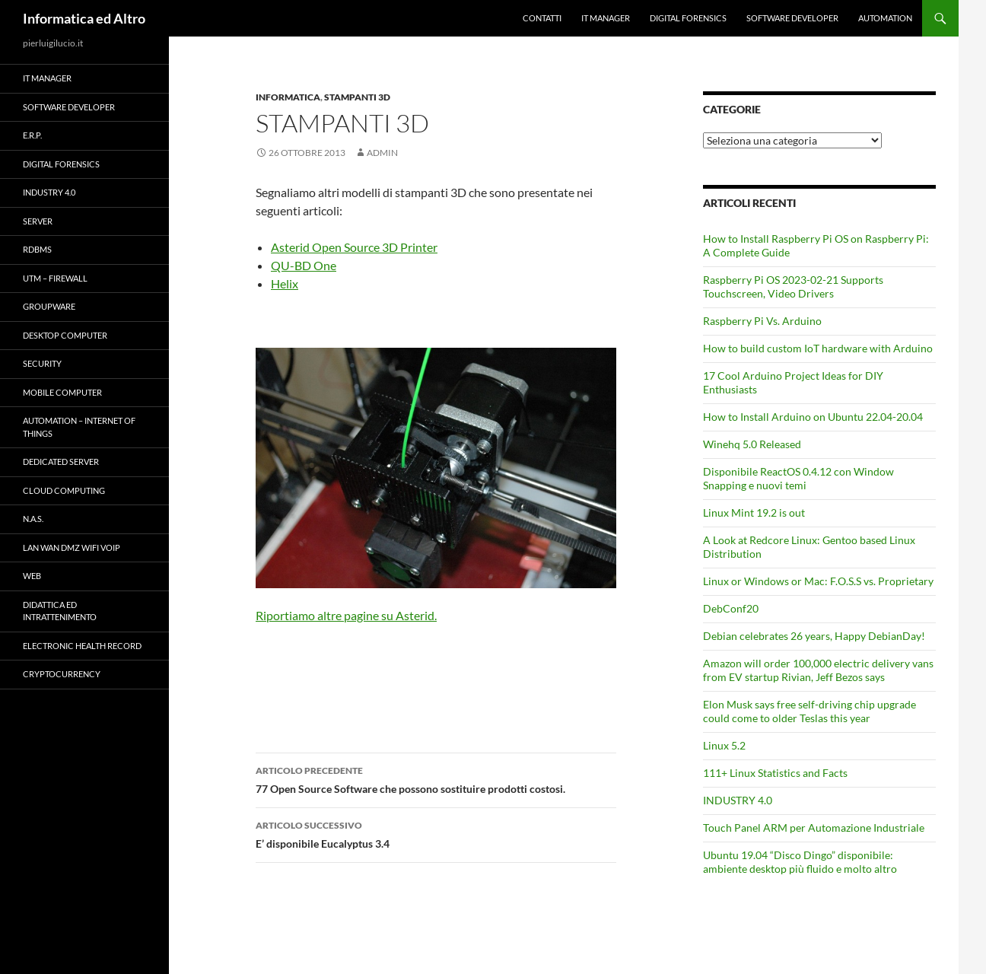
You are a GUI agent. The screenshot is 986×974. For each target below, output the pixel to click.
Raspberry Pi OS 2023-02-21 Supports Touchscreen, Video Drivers (793, 286)
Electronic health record (82, 646)
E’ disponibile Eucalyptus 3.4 (436, 833)
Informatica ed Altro (84, 18)
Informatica (288, 97)
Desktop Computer (65, 335)
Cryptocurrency (61, 674)
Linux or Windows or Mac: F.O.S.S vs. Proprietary (818, 581)
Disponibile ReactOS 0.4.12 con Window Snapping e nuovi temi (798, 478)
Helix (284, 283)
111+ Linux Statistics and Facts (775, 772)
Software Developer (792, 18)
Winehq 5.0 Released (752, 444)
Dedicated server (61, 461)
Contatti (542, 18)
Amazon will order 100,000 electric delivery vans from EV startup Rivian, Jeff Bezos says (818, 670)
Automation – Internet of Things (79, 426)
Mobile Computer (62, 392)
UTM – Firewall (55, 278)
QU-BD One (303, 265)
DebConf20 (731, 608)
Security (42, 363)
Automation (885, 18)
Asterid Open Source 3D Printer (354, 247)
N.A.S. (33, 519)
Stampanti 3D (357, 97)
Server (37, 221)
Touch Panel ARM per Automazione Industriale (813, 827)
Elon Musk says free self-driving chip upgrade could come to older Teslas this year (809, 711)
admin (382, 152)
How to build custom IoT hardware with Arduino (818, 348)
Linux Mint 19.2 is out (754, 512)
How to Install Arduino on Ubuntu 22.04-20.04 (813, 416)
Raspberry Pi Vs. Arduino (762, 320)
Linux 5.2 (724, 745)
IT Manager (605, 18)
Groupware (49, 306)
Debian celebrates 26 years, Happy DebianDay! (814, 635)
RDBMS (37, 249)
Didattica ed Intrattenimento (60, 611)
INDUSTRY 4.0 (737, 800)
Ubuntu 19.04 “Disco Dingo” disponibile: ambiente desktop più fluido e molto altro (800, 861)
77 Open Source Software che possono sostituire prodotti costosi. (436, 778)
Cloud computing (64, 490)
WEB (32, 576)
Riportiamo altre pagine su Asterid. (346, 615)
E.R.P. (32, 135)
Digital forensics (688, 18)
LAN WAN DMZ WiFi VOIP (71, 547)
